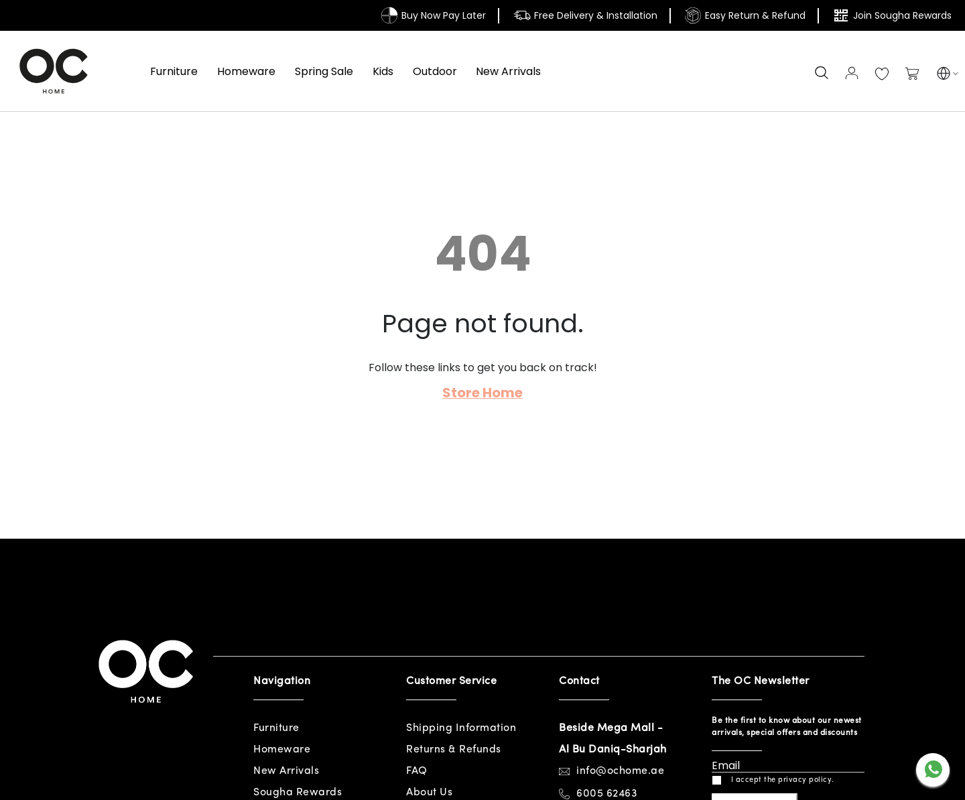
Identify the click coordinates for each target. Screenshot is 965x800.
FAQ (417, 771)
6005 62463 (606, 794)
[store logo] (53, 71)
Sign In (851, 73)
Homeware (281, 749)
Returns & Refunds (453, 749)
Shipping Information (461, 728)
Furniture (276, 728)
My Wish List (882, 74)
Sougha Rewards (297, 792)
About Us (429, 792)
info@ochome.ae (620, 771)
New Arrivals (286, 771)
